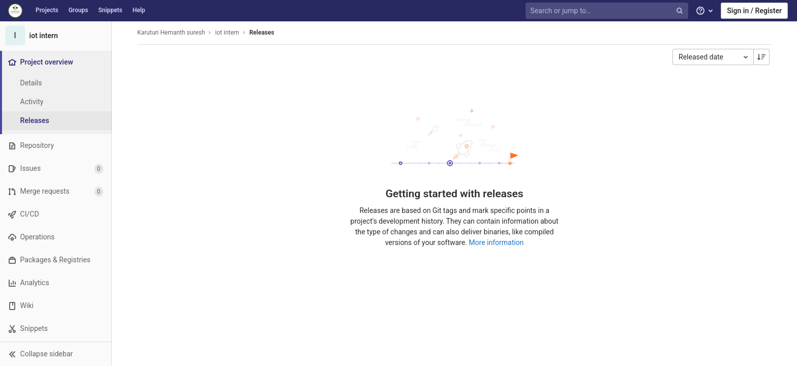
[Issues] (55, 168)
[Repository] (55, 145)
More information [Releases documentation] (496, 242)
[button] (55, 354)
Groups (78, 10)
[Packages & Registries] (55, 260)
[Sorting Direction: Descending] (761, 57)
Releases (262, 32)
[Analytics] (55, 282)
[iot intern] (56, 35)
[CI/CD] (55, 214)
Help (139, 10)
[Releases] (56, 120)
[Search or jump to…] (608, 11)
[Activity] (56, 102)
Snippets (110, 10)
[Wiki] (55, 305)
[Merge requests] (55, 191)
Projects (47, 10)
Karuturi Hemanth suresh (171, 32)
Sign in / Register (754, 11)
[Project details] (56, 83)
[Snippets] (55, 328)
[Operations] (55, 237)
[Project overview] (56, 62)
